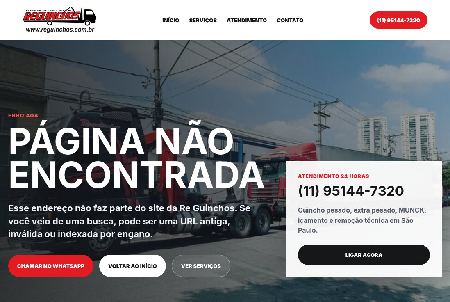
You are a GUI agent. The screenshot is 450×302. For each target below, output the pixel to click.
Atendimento (247, 20)
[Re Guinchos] (59, 20)
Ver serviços (201, 266)
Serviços (203, 20)
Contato (290, 20)
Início (170, 20)
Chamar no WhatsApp (50, 266)
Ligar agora (364, 255)
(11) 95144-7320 (398, 20)
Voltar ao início (132, 266)
